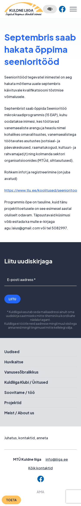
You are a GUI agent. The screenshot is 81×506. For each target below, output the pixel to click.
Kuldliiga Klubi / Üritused (26, 382)
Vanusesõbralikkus (21, 372)
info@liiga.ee (57, 459)
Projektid (12, 402)
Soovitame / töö (19, 392)
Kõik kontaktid (40, 468)
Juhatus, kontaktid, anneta (26, 438)
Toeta (11, 500)
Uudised (11, 351)
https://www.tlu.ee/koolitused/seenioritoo (40, 190)
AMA (40, 492)
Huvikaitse (13, 361)
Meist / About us (19, 412)
